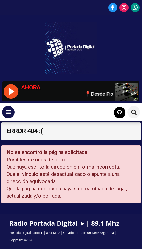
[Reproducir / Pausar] (11, 91)
